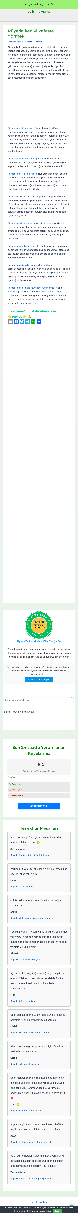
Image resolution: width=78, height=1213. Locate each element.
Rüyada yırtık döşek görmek (24, 1064)
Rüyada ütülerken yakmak (23, 1001)
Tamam (57, 1211)
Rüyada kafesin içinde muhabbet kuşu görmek (31, 288)
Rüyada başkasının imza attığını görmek (30, 1142)
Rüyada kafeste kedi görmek (22, 173)
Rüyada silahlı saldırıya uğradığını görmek (31, 918)
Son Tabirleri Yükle (39, 805)
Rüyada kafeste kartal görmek (23, 246)
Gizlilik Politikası (39, 1202)
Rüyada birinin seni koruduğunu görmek (30, 1178)
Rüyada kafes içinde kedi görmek (25, 128)
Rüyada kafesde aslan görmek (23, 265)
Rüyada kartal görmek (21, 886)
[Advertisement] (39, 103)
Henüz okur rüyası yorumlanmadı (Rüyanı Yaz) (25, 42)
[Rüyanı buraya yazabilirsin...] (38, 700)
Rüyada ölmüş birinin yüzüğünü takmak (30, 855)
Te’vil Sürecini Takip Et (39, 679)
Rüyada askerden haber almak (25, 1110)
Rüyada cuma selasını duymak (26, 959)
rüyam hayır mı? (39, 4)
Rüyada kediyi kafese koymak (23, 223)
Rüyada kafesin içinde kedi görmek (25, 158)
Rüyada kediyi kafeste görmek (23, 196)
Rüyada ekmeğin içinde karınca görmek (30, 1032)
